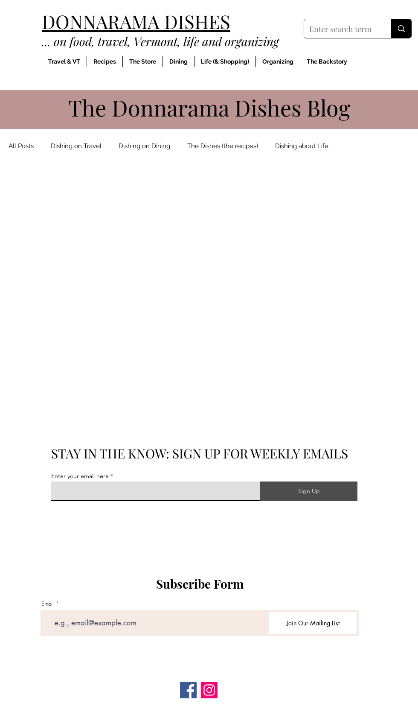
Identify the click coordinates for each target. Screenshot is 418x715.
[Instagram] (209, 690)
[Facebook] (188, 690)
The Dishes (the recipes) (222, 146)
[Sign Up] (308, 491)
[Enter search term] (341, 29)
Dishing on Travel (76, 146)
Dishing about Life (301, 146)
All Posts (21, 146)
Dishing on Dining (144, 146)
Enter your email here (80, 476)
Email (47, 604)
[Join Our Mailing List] (313, 623)
